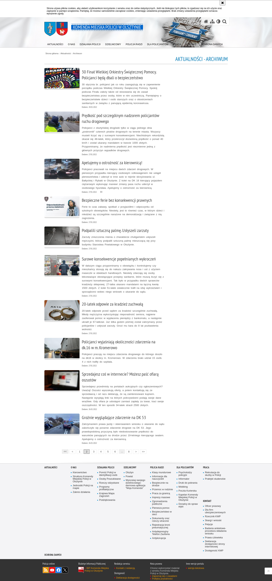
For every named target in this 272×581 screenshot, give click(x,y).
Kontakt (207, 501)
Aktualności (66, 53)
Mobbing (183, 487)
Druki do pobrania (187, 483)
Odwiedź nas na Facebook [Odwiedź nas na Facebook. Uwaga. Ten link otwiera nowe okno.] (59, 570)
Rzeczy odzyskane (109, 483)
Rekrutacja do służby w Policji (213, 473)
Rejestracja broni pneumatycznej (161, 526)
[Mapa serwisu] (212, 21)
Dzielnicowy (130, 467)
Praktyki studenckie (215, 479)
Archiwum (77, 53)
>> (142, 451)
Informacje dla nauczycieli (159, 477)
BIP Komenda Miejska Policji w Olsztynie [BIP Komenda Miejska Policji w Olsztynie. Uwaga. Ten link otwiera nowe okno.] (97, 569)
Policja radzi (157, 467)
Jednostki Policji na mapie (83, 486)
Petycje (209, 524)
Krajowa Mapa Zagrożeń (106, 494)
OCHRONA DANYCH (52, 554)
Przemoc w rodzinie (162, 489)
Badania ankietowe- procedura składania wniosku (215, 531)
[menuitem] (55, 43)
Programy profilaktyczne (106, 488)
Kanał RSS (46, 570)
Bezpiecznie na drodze (160, 484)
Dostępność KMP (214, 550)
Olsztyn (130, 472)
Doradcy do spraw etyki (188, 505)
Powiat (129, 476)
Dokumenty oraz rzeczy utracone (160, 519)
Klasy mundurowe (161, 472)
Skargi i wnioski (213, 520)
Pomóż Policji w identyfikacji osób (108, 473)
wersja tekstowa (196, 568)
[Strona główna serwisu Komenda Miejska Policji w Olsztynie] (206, 21)
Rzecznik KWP (213, 516)
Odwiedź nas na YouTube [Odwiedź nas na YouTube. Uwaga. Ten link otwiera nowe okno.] (52, 570)
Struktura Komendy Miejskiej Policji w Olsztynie (83, 479)
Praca (206, 467)
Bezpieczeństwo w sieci (162, 513)
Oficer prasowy (213, 506)
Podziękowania (107, 500)
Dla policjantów (185, 467)
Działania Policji (105, 467)
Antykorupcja (159, 538)
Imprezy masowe (161, 497)
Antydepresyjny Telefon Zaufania (161, 533)
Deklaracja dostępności (128, 577)
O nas (73, 467)
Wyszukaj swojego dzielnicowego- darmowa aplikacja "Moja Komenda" (135, 484)
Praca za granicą (161, 493)
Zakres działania (81, 492)
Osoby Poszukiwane (110, 479)
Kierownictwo (80, 472)
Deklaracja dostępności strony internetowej (215, 544)
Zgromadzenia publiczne (159, 502)
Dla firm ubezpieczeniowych (215, 511)
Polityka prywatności (162, 578)
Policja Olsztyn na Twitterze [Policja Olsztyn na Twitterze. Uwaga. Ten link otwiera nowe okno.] (65, 570)
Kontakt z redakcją (125, 568)
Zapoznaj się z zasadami (164, 576)
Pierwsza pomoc (161, 508)
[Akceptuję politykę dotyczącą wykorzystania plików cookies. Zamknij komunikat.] (222, 2)
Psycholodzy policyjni (185, 473)
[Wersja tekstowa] (218, 21)
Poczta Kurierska (187, 491)
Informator (183, 479)
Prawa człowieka (214, 537)
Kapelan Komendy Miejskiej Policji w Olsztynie (188, 497)
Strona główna (51, 53)
